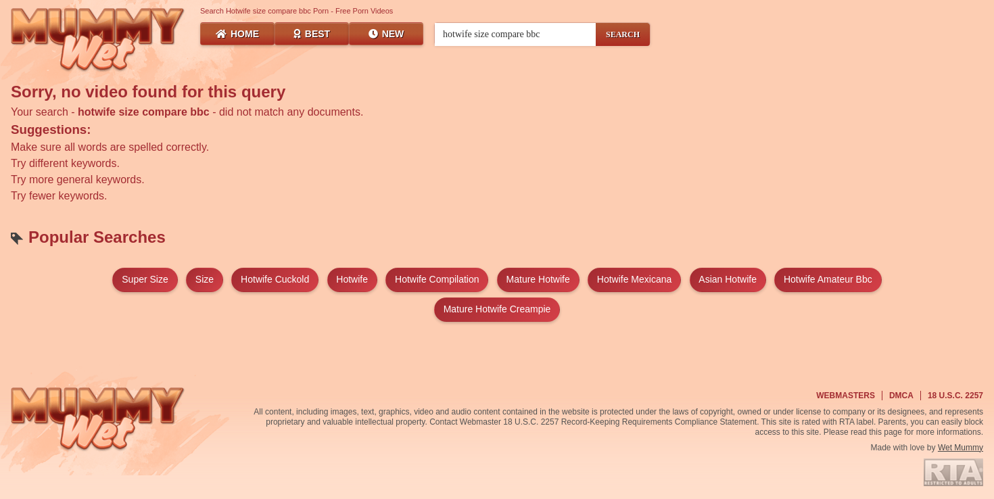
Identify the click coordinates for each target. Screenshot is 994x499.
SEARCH (623, 34)
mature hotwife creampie (497, 309)
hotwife (352, 279)
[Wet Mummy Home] (98, 40)
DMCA (901, 395)
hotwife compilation (437, 279)
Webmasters (845, 395)
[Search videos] (515, 34)
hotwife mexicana (634, 279)
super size (145, 279)
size (204, 279)
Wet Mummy (960, 447)
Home (237, 33)
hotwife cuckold (275, 279)
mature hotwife (538, 279)
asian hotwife (728, 279)
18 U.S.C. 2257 (955, 395)
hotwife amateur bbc (828, 279)
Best (311, 33)
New (386, 33)
